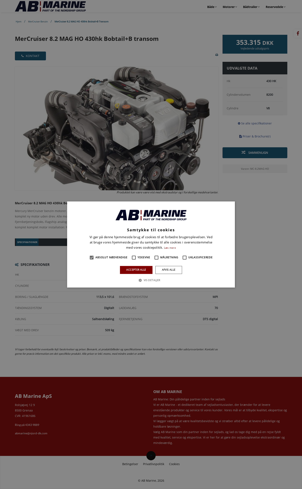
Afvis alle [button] (169, 270)
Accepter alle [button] (136, 270)
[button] (91, 257)
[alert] (151, 244)
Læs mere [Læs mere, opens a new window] (170, 248)
